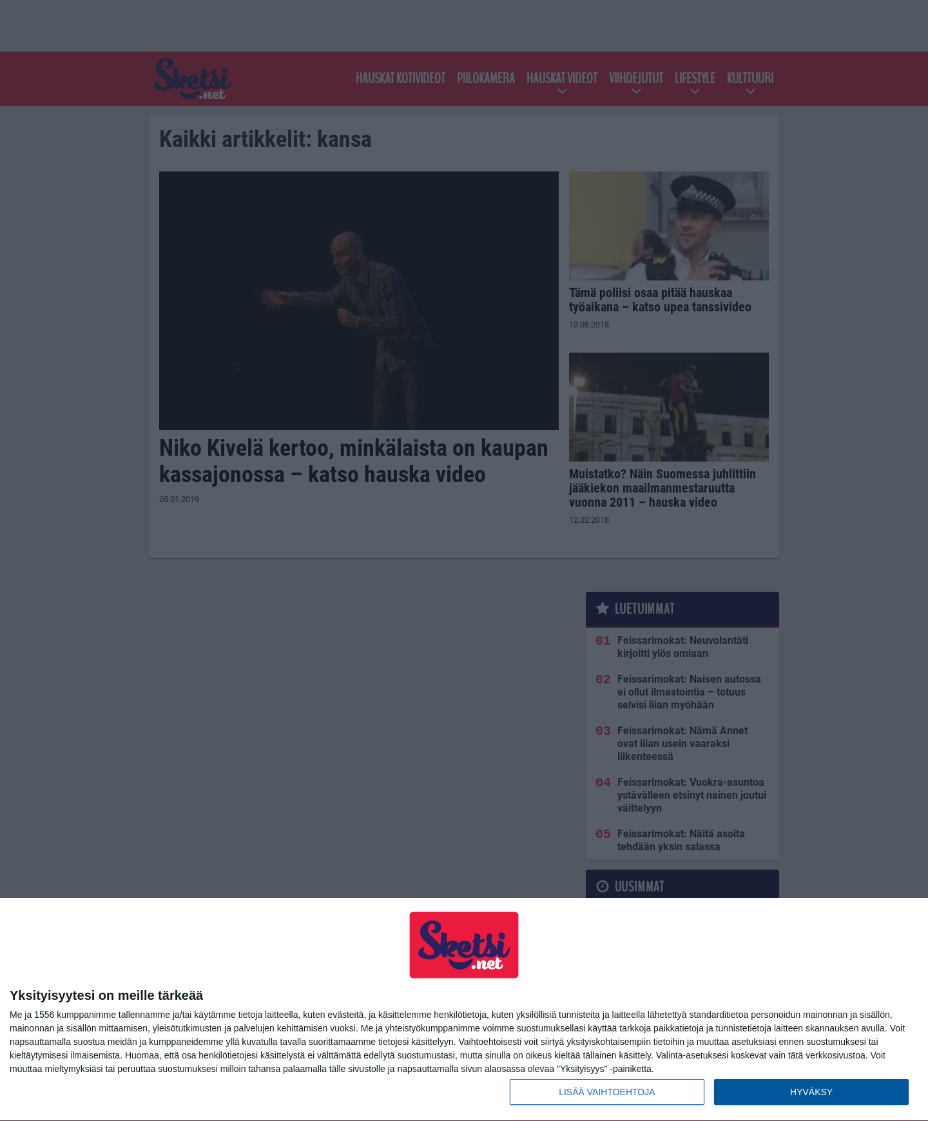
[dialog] (464, 1010)
